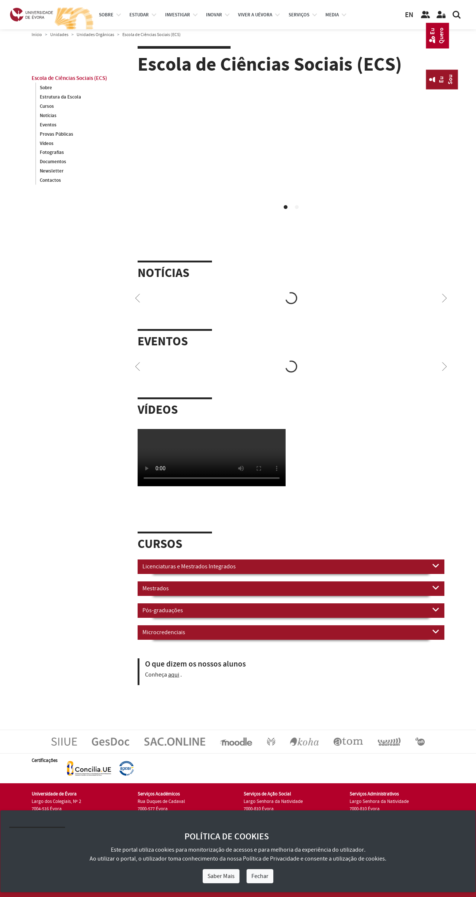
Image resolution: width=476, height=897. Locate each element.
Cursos (47, 106)
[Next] (444, 297)
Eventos (48, 125)
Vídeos (47, 143)
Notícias (48, 115)
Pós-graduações (291, 610)
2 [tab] (296, 207)
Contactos (50, 180)
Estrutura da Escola (60, 97)
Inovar (214, 15)
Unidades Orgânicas (95, 35)
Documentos (53, 162)
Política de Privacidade (271, 858)
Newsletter (52, 171)
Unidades (59, 35)
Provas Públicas (56, 134)
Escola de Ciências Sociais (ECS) (69, 78)
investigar (177, 15)
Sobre (106, 15)
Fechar (259, 876)
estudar (139, 15)
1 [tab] (285, 207)
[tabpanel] (291, 165)
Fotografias (52, 152)
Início (37, 35)
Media (332, 15)
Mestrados (291, 588)
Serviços (299, 15)
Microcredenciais (291, 632)
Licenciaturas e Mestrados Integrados (291, 566)
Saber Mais (221, 876)
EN (409, 15)
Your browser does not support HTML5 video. (291, 164)
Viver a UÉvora (255, 15)
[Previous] (137, 297)
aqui (173, 674)
